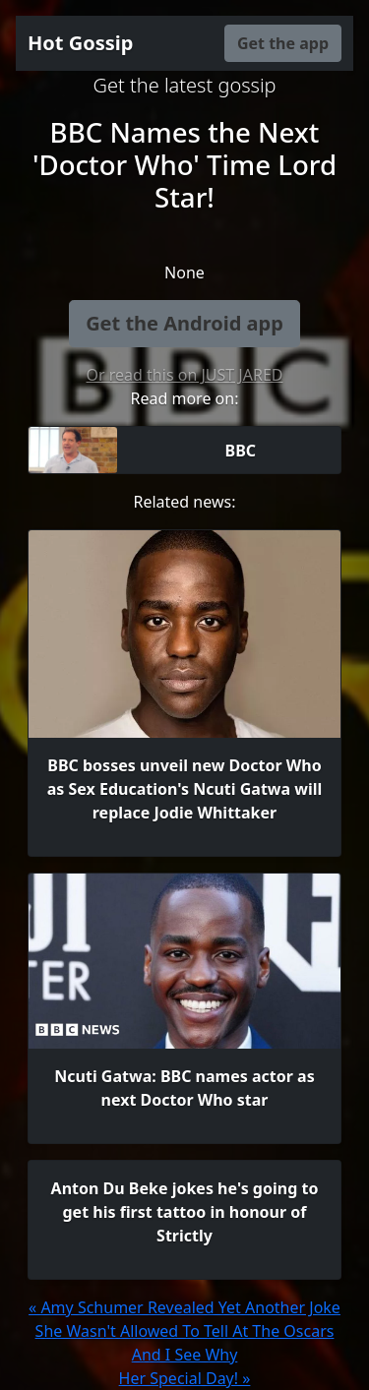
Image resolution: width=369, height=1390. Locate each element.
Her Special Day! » (185, 1378)
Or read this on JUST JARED (185, 375)
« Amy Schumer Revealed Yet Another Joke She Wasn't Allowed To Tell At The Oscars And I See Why (184, 1331)
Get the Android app (184, 323)
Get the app (283, 43)
